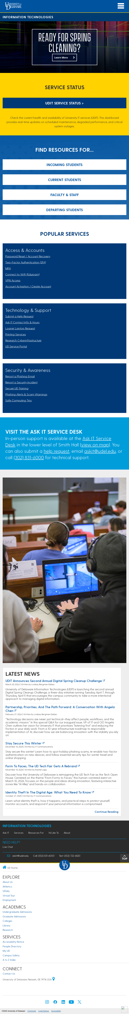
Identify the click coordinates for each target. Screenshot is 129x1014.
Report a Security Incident (21, 382)
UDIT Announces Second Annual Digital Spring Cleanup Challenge (53, 680)
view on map (95, 444)
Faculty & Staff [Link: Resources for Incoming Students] (64, 195)
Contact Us (9, 973)
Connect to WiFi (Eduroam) (22, 274)
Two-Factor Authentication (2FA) (25, 262)
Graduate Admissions (14, 916)
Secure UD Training (16, 388)
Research (8, 929)
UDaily (6, 890)
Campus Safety (11, 955)
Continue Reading (106, 811)
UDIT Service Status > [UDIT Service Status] (64, 103)
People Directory (12, 946)
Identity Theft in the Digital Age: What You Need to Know (48, 792)
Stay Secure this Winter (23, 743)
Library (6, 925)
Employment (9, 899)
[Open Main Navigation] (121, 6)
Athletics (7, 886)
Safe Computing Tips (18, 400)
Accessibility (56, 1011)
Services (18, 832)
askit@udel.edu (100, 451)
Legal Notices (43, 1011)
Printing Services (15, 334)
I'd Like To (54, 832)
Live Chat (8, 846)
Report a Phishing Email (20, 376)
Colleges (7, 920)
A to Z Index (9, 959)
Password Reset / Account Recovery (27, 256)
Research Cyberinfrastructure (23, 340)
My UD (6, 950)
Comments (31, 1011)
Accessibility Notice (13, 941)
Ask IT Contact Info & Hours (22, 322)
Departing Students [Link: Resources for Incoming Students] (64, 210)
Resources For (36, 832)
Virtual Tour (9, 895)
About (67, 832)
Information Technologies (28, 17)
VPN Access (12, 280)
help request (56, 451)
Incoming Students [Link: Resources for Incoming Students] (64, 164)
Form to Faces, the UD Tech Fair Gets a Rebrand (41, 766)
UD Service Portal (16, 346)
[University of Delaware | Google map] (53, 979)
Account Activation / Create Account (28, 286)
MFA (8, 268)
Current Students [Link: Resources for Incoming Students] (64, 180)
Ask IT (6, 832)
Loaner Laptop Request (20, 328)
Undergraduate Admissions (17, 911)
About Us (8, 881)
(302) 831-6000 (29, 457)
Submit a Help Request (19, 316)
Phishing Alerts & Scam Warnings (26, 394)
